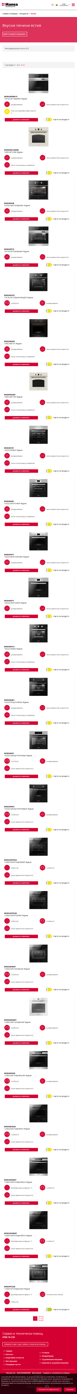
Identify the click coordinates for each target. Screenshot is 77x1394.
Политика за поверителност (49, 1389)
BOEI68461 (9, 501)
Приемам (69, 1389)
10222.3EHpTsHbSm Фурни (16, 702)
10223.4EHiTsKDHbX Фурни (16, 556)
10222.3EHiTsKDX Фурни (15, 603)
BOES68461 (9, 700)
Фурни (33, 14)
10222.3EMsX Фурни (13, 450)
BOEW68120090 (11, 150)
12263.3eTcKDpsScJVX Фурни (17, 1289)
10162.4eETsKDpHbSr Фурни (17, 205)
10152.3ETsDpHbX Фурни (15, 98)
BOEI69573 (9, 249)
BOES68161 (9, 646)
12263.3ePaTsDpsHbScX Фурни (18, 1182)
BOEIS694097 (10, 1180)
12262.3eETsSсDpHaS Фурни (17, 969)
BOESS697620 (10, 913)
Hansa (10, 5)
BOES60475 (9, 295)
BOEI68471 (9, 600)
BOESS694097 (10, 1233)
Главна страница (9, 14)
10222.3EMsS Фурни (13, 648)
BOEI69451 (9, 753)
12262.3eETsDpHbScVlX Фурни (17, 1075)
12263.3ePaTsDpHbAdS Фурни (17, 862)
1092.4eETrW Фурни (13, 397)
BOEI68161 (9, 448)
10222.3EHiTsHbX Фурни (15, 503)
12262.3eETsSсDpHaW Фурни (17, 1022)
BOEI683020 (9, 1073)
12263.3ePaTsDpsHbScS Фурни (18, 1235)
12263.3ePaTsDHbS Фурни (16, 915)
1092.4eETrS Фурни (13, 343)
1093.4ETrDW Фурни (13, 152)
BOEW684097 (10, 1020)
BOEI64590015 (10, 96)
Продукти (24, 14)
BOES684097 (10, 966)
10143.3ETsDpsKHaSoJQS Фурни (18, 297)
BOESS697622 (10, 860)
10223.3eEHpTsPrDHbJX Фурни (18, 755)
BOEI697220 (9, 1286)
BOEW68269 (9, 394)
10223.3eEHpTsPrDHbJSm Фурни (19, 809)
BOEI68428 (9, 203)
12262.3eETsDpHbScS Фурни (17, 1128)
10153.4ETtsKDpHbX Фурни (16, 251)
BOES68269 (9, 341)
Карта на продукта (61, 119)
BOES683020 (10, 1126)
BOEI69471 (9, 554)
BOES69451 (9, 806)
